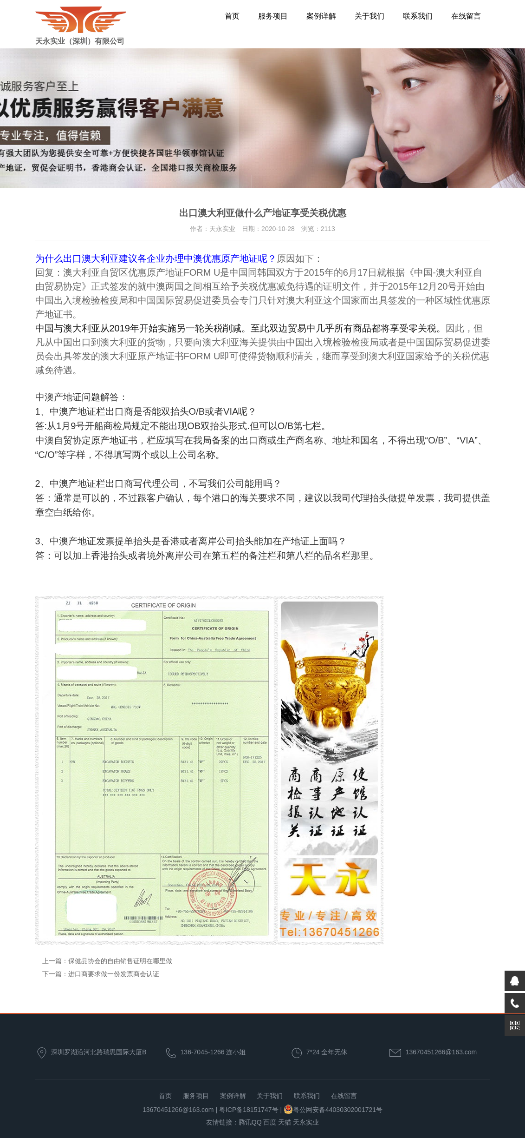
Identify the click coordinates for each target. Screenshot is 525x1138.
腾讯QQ (250, 1122)
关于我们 (369, 16)
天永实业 (306, 1122)
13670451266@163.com (441, 1052)
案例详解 (321, 16)
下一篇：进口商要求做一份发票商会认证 (100, 974)
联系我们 (418, 16)
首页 (232, 16)
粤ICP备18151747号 (249, 1109)
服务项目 (273, 16)
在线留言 (466, 16)
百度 (269, 1122)
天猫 (284, 1122)
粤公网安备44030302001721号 (337, 1109)
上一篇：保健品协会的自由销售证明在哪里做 (107, 961)
